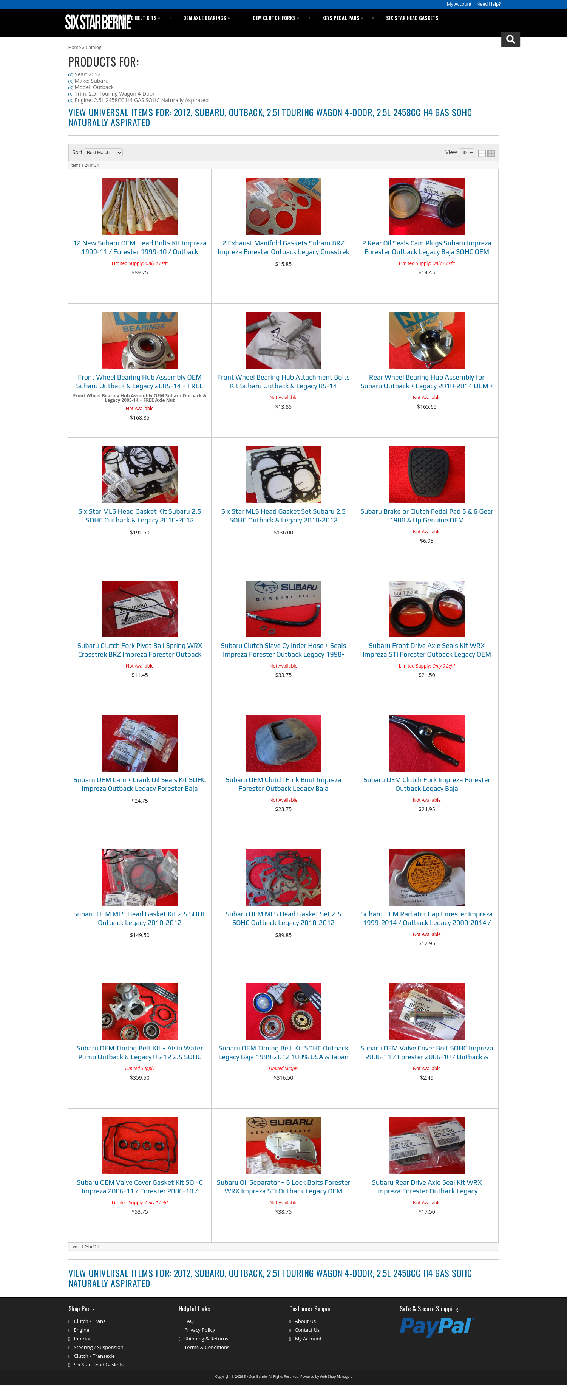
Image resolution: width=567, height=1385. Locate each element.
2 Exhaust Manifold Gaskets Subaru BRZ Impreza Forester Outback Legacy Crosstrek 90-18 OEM (283, 248)
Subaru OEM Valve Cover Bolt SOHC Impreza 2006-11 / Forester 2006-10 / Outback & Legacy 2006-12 (426, 1053)
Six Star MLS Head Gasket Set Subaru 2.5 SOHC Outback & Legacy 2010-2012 (283, 515)
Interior (82, 1338)
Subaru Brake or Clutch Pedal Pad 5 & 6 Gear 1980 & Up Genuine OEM (426, 515)
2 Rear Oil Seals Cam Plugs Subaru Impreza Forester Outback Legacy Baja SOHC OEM (426, 247)
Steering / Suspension (99, 1347)
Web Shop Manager (335, 1376)
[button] (474, 23)
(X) (71, 74)
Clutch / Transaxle (94, 1356)
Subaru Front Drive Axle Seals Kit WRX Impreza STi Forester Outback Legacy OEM (427, 649)
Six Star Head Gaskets (416, 23)
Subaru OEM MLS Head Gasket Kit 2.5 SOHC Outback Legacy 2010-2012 (139, 918)
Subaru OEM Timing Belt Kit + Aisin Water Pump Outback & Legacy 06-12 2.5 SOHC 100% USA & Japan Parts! (140, 1053)
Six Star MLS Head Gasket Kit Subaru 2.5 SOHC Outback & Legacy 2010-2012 (139, 515)
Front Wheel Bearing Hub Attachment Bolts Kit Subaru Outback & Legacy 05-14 (283, 381)
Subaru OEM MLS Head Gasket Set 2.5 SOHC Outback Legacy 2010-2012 (283, 918)
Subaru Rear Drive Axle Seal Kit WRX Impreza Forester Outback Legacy (427, 1186)
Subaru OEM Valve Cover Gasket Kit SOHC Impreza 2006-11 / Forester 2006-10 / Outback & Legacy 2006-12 (139, 1187)
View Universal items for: (270, 117)
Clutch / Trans (90, 1321)
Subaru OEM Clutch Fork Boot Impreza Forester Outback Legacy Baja (283, 784)
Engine (82, 1330)
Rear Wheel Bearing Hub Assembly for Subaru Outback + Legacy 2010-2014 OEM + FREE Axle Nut (426, 382)
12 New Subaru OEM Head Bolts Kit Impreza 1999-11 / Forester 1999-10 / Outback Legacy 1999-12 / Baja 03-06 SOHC (140, 248)
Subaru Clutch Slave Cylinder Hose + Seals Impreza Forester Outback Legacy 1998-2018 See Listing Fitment (283, 650)
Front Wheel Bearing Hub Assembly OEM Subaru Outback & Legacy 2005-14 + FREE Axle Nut (139, 382)
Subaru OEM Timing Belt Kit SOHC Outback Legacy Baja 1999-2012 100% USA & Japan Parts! (283, 1053)
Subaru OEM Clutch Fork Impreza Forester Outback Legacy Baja (426, 784)
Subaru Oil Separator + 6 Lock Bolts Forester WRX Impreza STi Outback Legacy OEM (283, 1186)
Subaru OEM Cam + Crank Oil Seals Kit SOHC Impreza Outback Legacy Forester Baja (140, 784)
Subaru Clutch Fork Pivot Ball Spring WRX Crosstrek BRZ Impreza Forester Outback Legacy (139, 650)
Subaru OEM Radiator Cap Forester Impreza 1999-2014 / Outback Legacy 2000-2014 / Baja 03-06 (427, 919)
